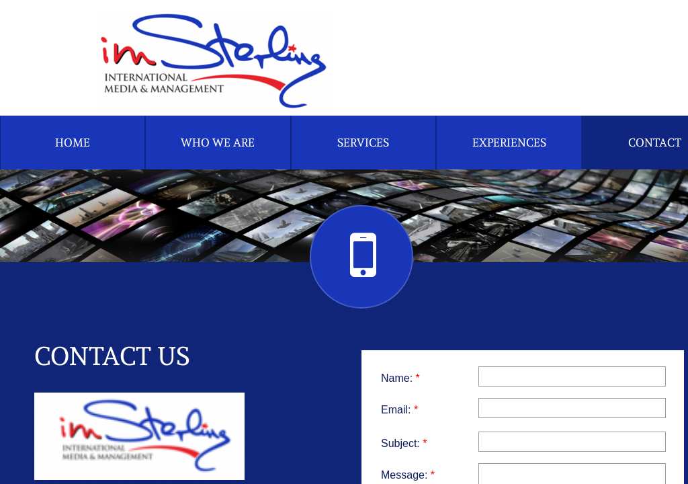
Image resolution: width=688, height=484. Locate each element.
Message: (408, 475)
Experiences (509, 142)
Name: (400, 378)
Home (72, 142)
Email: (399, 409)
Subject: (404, 443)
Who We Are (218, 142)
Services (363, 142)
